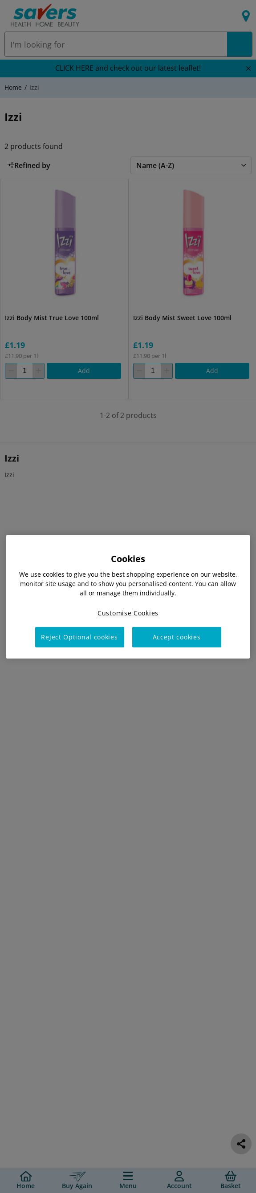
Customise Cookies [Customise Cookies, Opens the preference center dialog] (128, 612)
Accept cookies (177, 637)
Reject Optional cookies (79, 637)
